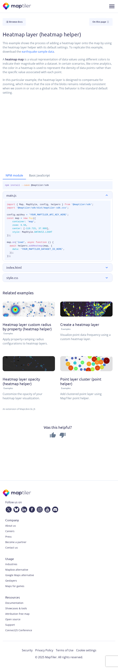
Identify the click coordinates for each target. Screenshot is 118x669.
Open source (12, 619)
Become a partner (15, 542)
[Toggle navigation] (111, 6)
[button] (57, 195)
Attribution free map (17, 613)
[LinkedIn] (23, 508)
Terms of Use (64, 650)
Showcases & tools (16, 608)
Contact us (11, 547)
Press (8, 536)
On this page (100, 21)
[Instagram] (39, 508)
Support (10, 624)
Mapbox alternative (16, 569)
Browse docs (14, 21)
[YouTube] (46, 508)
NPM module (14, 175)
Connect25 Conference (18, 630)
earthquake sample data (38, 52)
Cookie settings (86, 650)
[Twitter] (8, 508)
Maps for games (14, 586)
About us (10, 525)
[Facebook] (31, 508)
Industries (11, 564)
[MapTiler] (17, 6)
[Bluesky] (15, 508)
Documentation (14, 603)
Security (27, 650)
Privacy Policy (44, 650)
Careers (9, 531)
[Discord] (54, 508)
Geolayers (11, 580)
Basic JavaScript (39, 175)
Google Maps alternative (19, 575)
